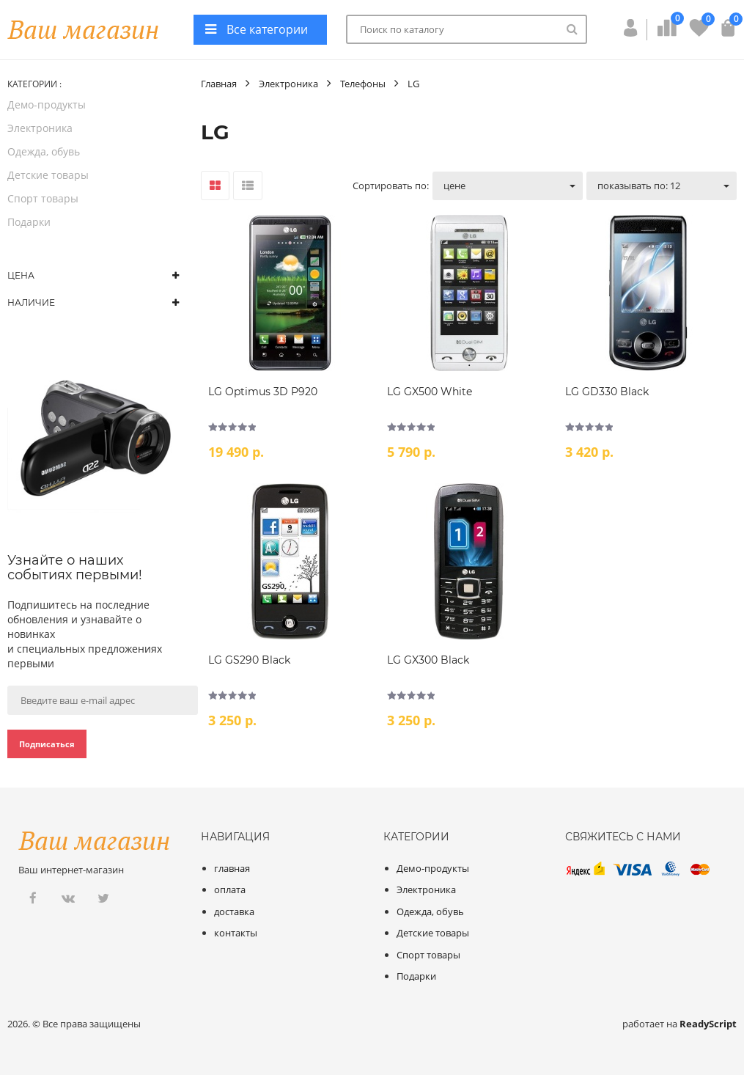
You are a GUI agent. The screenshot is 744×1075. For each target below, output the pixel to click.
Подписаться (47, 743)
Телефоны (363, 83)
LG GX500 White (429, 391)
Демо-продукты (46, 104)
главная (232, 868)
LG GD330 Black (607, 391)
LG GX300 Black (428, 660)
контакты (235, 932)
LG (413, 83)
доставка (234, 911)
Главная (219, 83)
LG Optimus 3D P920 (262, 391)
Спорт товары (42, 198)
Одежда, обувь (43, 151)
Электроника (40, 128)
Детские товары (48, 175)
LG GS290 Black (249, 660)
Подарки (29, 222)
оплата (230, 889)
